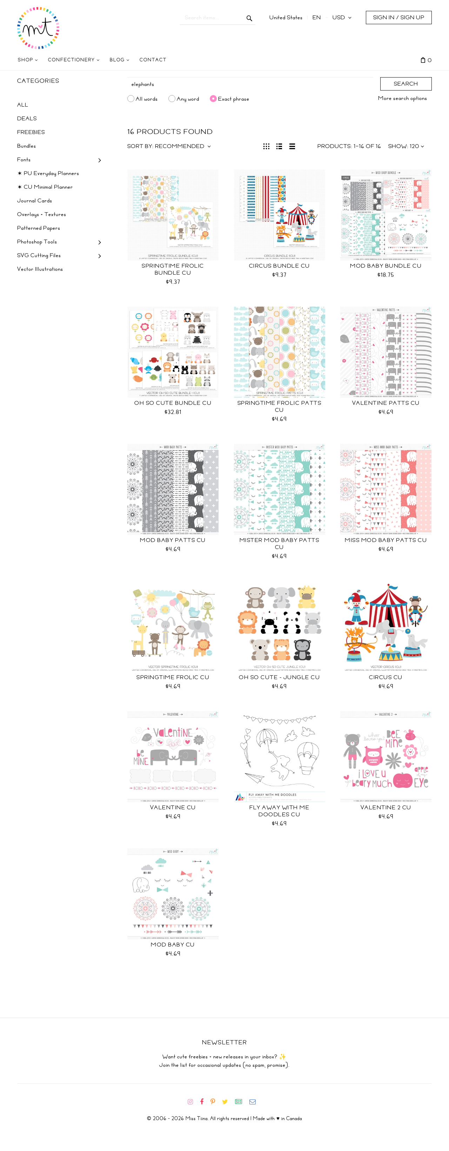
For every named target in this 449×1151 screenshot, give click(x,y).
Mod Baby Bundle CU (386, 266)
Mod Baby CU (173, 945)
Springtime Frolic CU (172, 677)
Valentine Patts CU (386, 403)
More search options (402, 98)
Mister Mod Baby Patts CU (280, 543)
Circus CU (386, 677)
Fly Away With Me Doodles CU (279, 811)
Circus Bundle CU (279, 266)
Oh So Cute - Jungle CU (279, 677)
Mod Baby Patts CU (173, 540)
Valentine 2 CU (386, 807)
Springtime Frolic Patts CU (279, 406)
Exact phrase (233, 98)
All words (147, 98)
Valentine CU (173, 807)
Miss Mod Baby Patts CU (386, 540)
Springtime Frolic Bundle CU (173, 269)
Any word (188, 98)
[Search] (250, 84)
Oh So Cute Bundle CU (173, 403)
